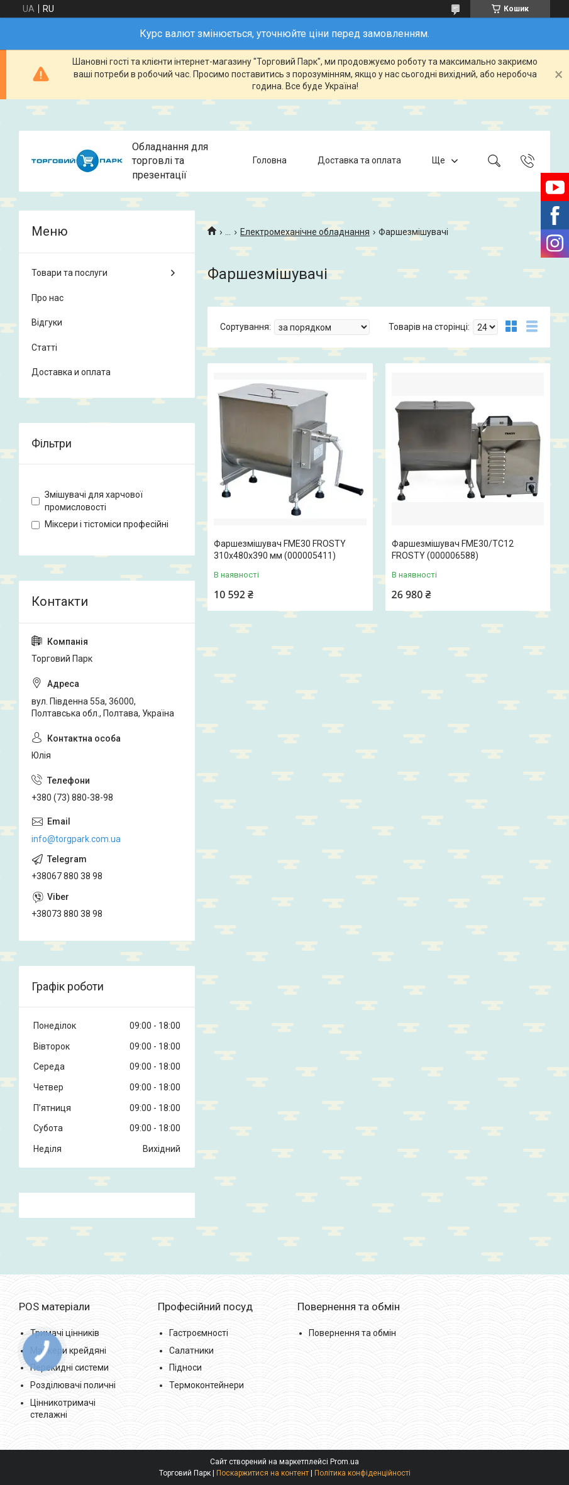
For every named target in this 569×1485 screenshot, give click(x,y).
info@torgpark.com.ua (76, 839)
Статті (44, 347)
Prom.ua (344, 1461)
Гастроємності (198, 1333)
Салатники (191, 1350)
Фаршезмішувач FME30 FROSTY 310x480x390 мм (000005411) (280, 550)
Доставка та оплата (359, 161)
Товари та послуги (69, 273)
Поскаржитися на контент (262, 1473)
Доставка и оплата (71, 372)
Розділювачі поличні (73, 1385)
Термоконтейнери (206, 1385)
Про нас (47, 298)
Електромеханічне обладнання (305, 232)
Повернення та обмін (352, 1333)
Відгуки (46, 322)
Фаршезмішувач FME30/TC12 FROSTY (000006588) (453, 550)
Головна (270, 161)
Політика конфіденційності (362, 1473)
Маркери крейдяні (68, 1350)
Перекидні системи (69, 1367)
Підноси (185, 1367)
